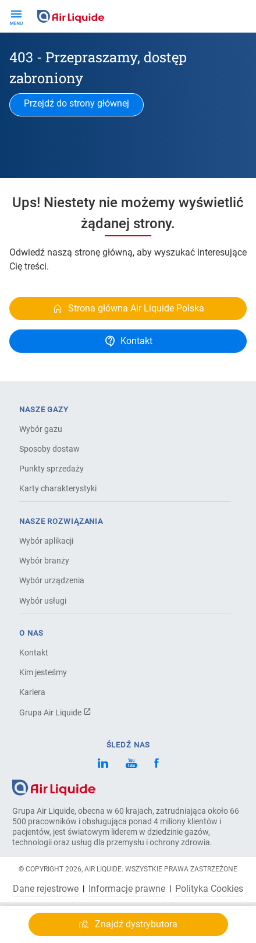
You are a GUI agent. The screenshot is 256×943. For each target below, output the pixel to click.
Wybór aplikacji (46, 540)
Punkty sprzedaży (51, 468)
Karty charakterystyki (58, 488)
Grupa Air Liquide (55, 712)
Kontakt (33, 652)
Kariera (32, 692)
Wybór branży (44, 560)
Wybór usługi (42, 600)
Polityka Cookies (209, 889)
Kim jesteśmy (43, 672)
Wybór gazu (40, 429)
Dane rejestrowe (46, 889)
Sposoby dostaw (49, 448)
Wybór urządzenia (51, 580)
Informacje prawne (126, 889)
